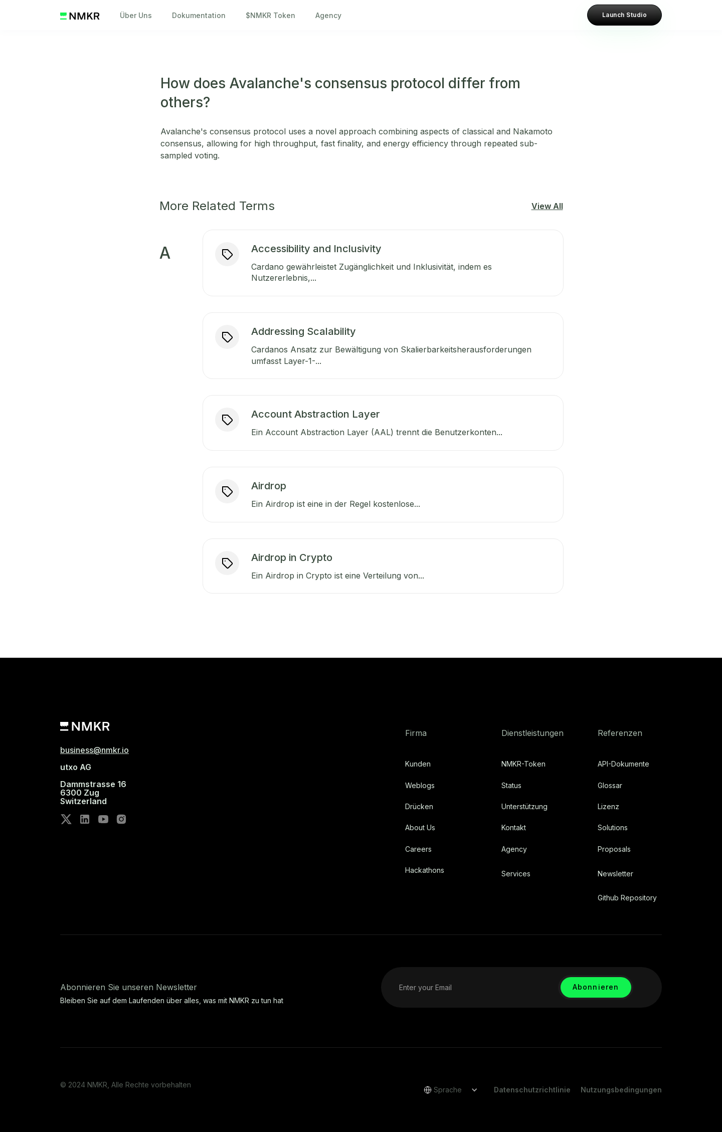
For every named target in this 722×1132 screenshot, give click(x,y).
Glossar (610, 786)
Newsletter (615, 874)
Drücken (419, 807)
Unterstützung (524, 807)
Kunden (418, 764)
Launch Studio (624, 15)
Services (515, 874)
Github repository (627, 898)
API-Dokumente (623, 764)
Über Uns (136, 15)
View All (547, 206)
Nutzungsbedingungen (621, 1089)
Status (511, 786)
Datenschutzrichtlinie (532, 1089)
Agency (328, 15)
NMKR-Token (523, 764)
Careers (418, 849)
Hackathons (424, 870)
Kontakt (513, 828)
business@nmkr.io (94, 750)
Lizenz (608, 807)
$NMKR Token (270, 15)
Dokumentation (199, 15)
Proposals (614, 849)
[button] (447, 1090)
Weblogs (420, 786)
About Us (420, 828)
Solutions (613, 828)
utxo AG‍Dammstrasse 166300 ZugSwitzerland (93, 784)
